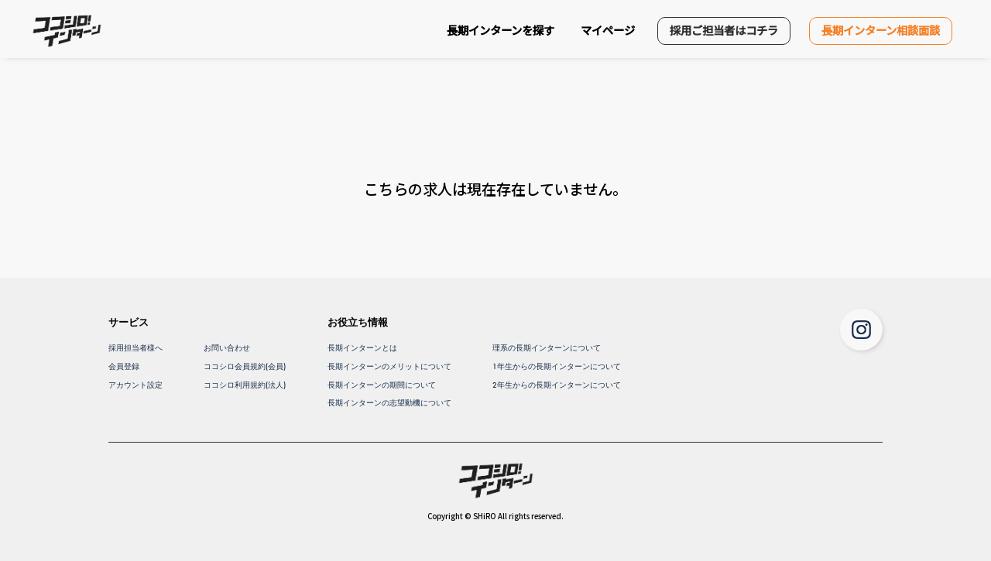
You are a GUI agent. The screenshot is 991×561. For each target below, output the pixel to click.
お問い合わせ (227, 348)
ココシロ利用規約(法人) (245, 385)
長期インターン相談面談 (880, 30)
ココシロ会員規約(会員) (245, 366)
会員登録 (123, 366)
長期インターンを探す (500, 30)
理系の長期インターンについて (546, 348)
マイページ (608, 30)
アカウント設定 (135, 385)
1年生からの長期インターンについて (556, 366)
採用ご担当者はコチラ (724, 30)
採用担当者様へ (135, 348)
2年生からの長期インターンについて (556, 385)
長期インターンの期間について (381, 385)
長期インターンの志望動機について (389, 403)
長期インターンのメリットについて (389, 366)
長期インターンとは (362, 348)
